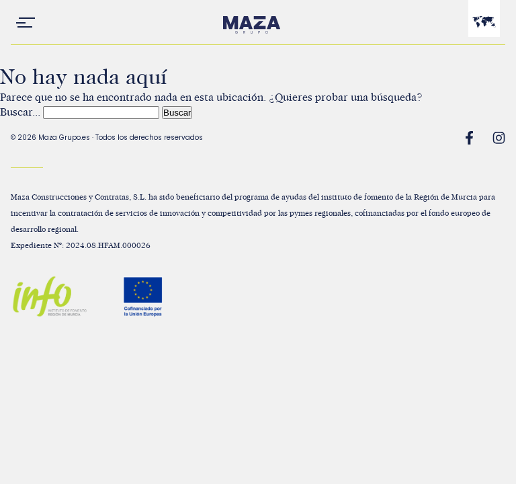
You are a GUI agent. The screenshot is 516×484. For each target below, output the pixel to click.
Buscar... (20, 112)
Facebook (469, 138)
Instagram (498, 138)
